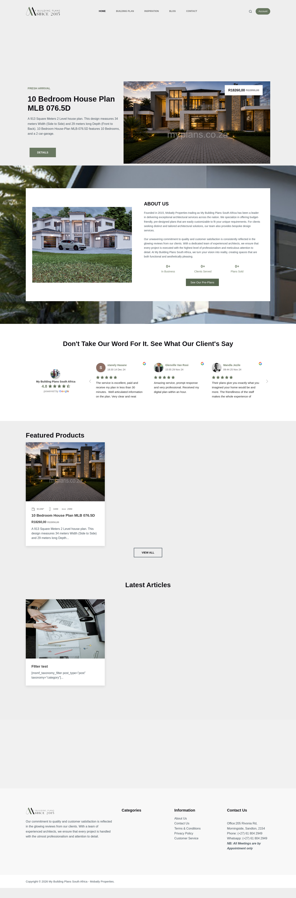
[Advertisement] (148, 51)
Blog (172, 11)
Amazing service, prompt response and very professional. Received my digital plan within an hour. (177, 387)
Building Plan (125, 11)
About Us (180, 818)
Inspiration (151, 11)
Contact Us (181, 823)
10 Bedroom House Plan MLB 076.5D (63, 515)
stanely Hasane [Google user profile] (117, 365)
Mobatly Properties (102, 881)
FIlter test (39, 666)
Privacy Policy (183, 833)
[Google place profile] (55, 381)
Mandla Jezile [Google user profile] (231, 365)
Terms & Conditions (187, 828)
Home (102, 11)
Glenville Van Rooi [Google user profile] (176, 365)
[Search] (250, 11)
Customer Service (186, 838)
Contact (191, 11)
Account (262, 11)
